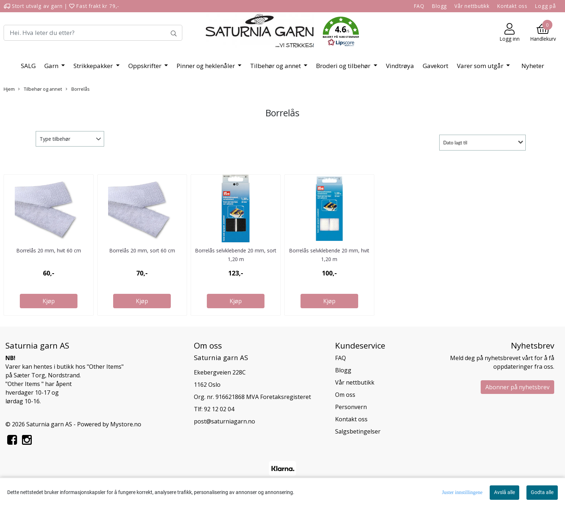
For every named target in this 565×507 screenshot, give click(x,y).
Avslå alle (504, 492)
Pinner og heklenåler (206, 66)
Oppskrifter (145, 66)
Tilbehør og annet (276, 66)
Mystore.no (125, 424)
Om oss (345, 395)
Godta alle (542, 492)
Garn (52, 66)
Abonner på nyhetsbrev (517, 387)
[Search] (93, 33)
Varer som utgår (481, 66)
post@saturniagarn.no (224, 421)
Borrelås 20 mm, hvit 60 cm (48, 250)
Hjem (9, 89)
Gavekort (435, 66)
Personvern (351, 407)
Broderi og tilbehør (344, 66)
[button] (341, 33)
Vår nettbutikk (472, 6)
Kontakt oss (512, 6)
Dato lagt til (455, 142)
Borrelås (78, 89)
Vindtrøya (400, 66)
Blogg (439, 6)
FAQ (419, 6)
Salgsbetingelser (358, 431)
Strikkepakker (94, 66)
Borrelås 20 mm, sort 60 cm (142, 250)
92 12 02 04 (219, 409)
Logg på (545, 6)
